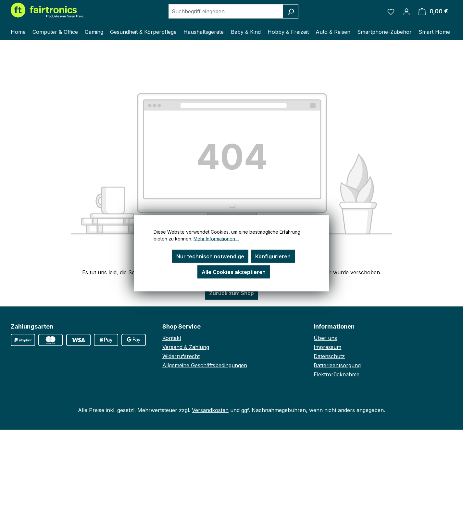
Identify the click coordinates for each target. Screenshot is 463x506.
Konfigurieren (273, 256)
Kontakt (171, 338)
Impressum (327, 347)
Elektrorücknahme (336, 374)
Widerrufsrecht (181, 356)
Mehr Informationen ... (216, 238)
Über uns (325, 338)
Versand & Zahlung (185, 347)
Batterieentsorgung (337, 365)
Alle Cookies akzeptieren (234, 271)
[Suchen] (290, 11)
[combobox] (226, 11)
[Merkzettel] (391, 11)
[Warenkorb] (433, 11)
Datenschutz (329, 356)
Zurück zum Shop (231, 293)
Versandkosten (210, 410)
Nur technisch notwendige (210, 256)
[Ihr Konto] (406, 11)
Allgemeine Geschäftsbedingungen (204, 365)
